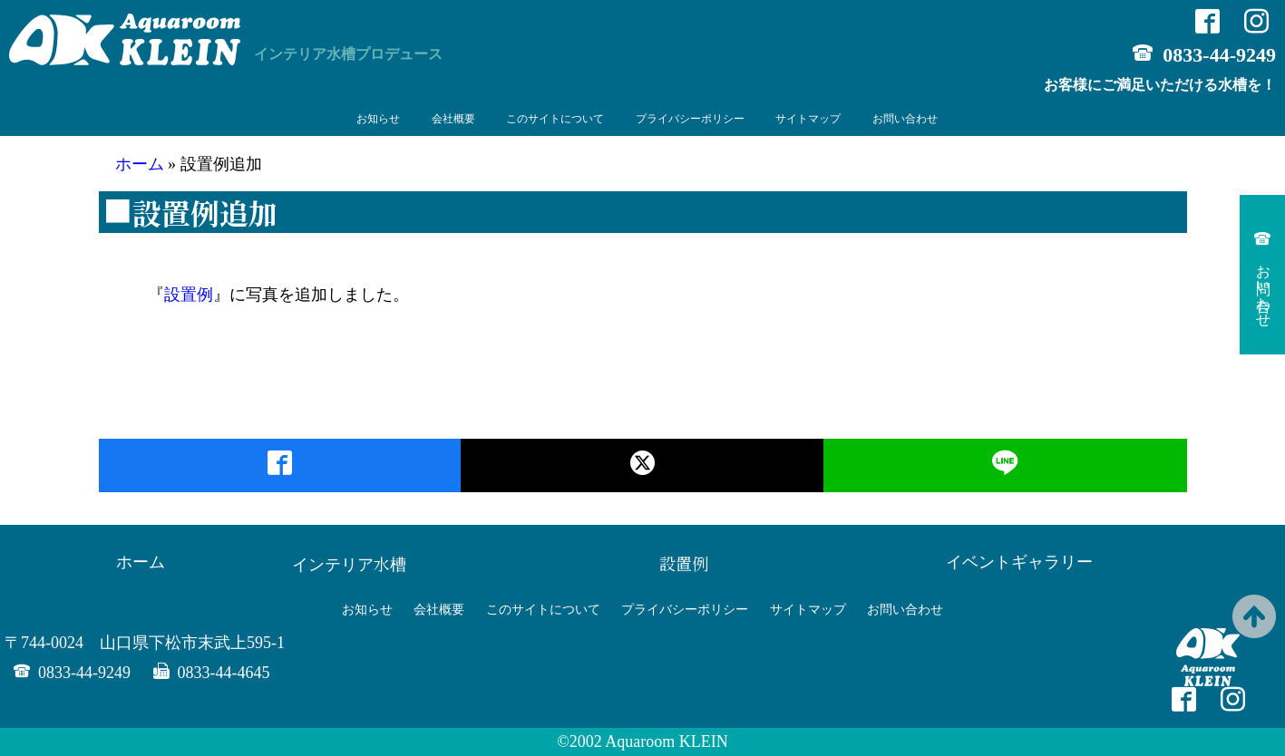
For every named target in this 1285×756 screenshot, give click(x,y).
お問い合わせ (905, 118)
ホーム (139, 164)
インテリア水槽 (349, 565)
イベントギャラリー (1019, 562)
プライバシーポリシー (690, 118)
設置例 (188, 295)
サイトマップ (808, 118)
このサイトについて (555, 118)
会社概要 (453, 118)
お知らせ (378, 118)
